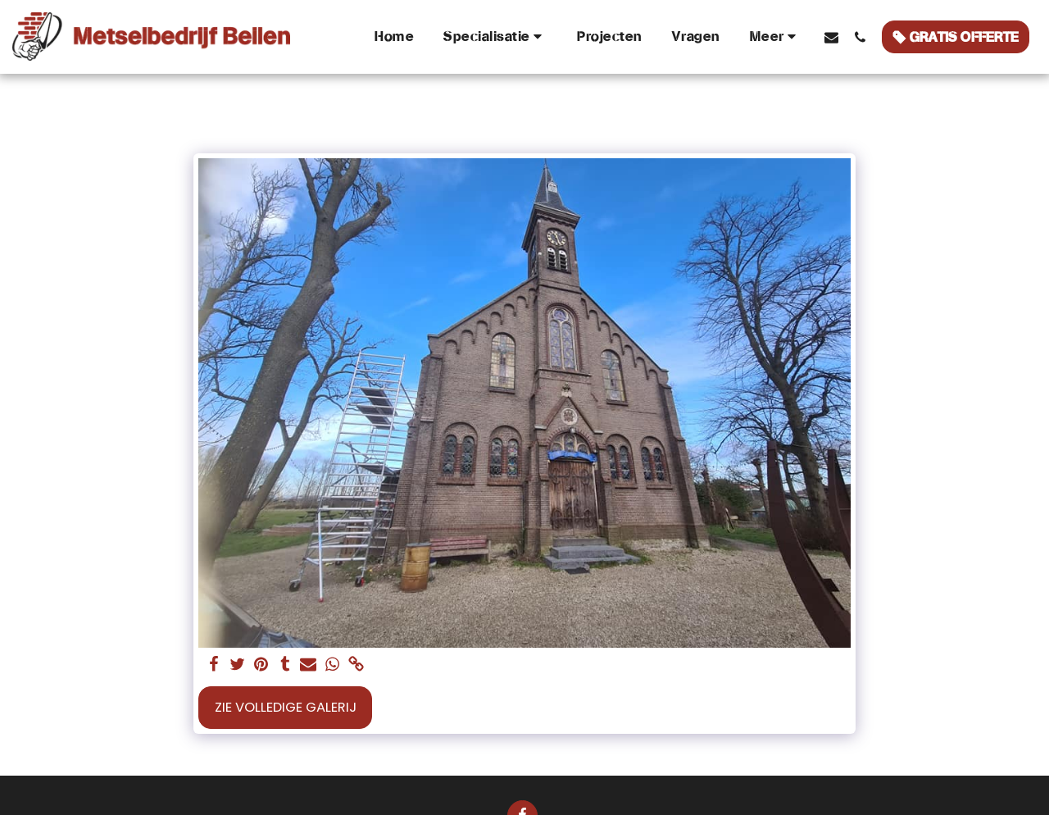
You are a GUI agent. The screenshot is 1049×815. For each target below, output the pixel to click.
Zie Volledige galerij (285, 707)
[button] (495, 36)
